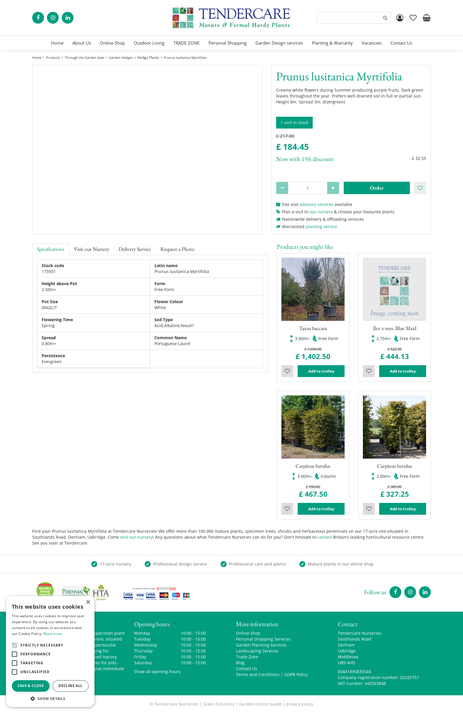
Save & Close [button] (30, 685)
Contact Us (246, 668)
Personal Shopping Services (263, 639)
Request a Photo (177, 249)
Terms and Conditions (258, 674)
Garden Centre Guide (260, 704)
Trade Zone (247, 657)
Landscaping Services (257, 651)
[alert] (50, 651)
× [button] (88, 602)
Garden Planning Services (261, 645)
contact (324, 537)
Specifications (50, 249)
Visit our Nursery (91, 249)
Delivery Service (135, 249)
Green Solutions (218, 704)
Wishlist (287, 371)
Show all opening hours (157, 671)
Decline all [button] (70, 685)
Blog (240, 662)
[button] (50, 698)
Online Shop (248, 633)
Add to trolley (321, 371)
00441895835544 (354, 671)
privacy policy (299, 704)
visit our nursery (136, 537)
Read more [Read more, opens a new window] (52, 633)
